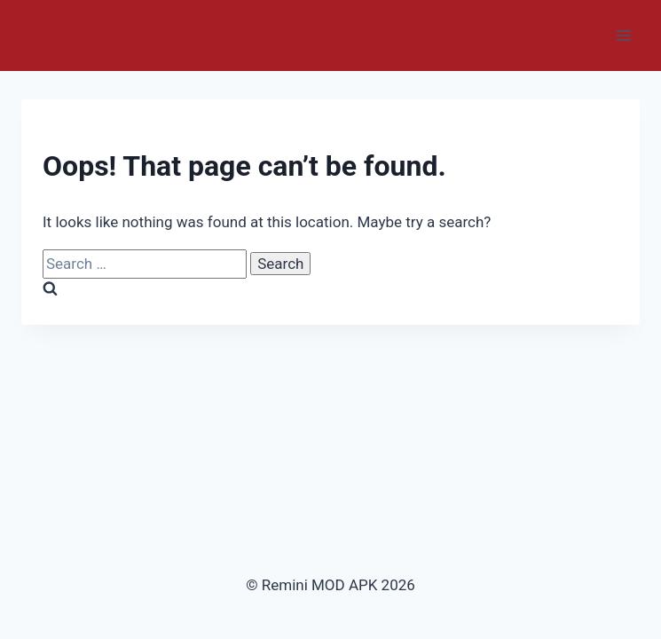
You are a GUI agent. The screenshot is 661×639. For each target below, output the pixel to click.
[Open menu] (623, 35)
